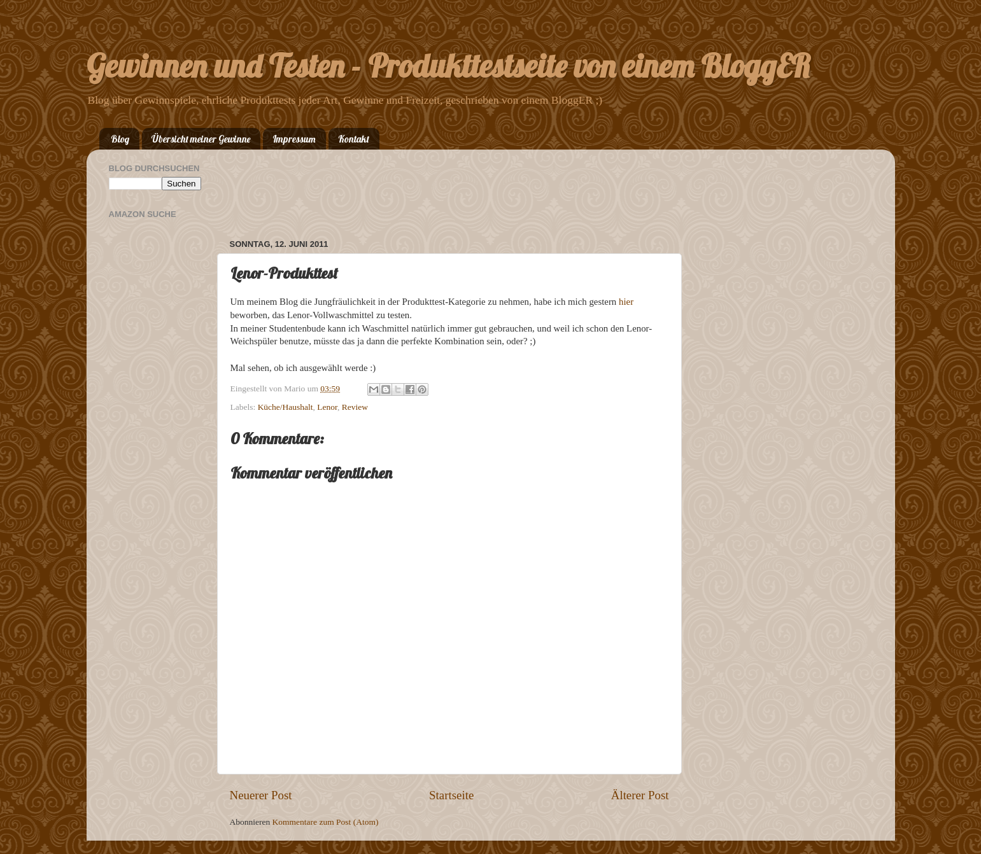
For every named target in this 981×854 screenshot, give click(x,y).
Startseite (451, 795)
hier (626, 302)
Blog (120, 139)
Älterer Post (640, 795)
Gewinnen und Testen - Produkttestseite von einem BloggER (448, 66)
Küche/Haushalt (285, 407)
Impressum (294, 139)
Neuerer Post (261, 795)
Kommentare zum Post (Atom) (325, 822)
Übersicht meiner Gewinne (201, 139)
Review (355, 407)
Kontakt (353, 139)
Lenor (327, 407)
